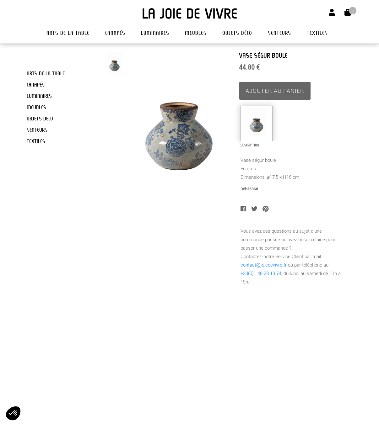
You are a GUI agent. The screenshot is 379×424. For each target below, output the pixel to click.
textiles (317, 33)
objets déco (237, 33)
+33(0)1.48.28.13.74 (261, 273)
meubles (196, 33)
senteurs (279, 33)
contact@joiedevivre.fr (264, 265)
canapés (115, 33)
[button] (13, 413)
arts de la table (67, 33)
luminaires (155, 33)
